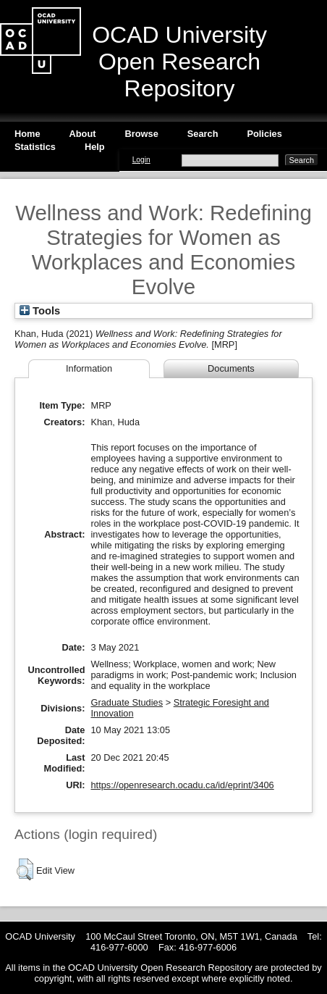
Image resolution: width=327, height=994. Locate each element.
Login (141, 160)
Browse (141, 133)
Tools (40, 311)
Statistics (35, 146)
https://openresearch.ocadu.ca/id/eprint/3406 (181, 785)
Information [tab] (89, 368)
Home (27, 133)
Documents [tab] (231, 368)
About (82, 133)
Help (95, 146)
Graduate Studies (126, 702)
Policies (264, 133)
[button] (25, 869)
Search (202, 133)
